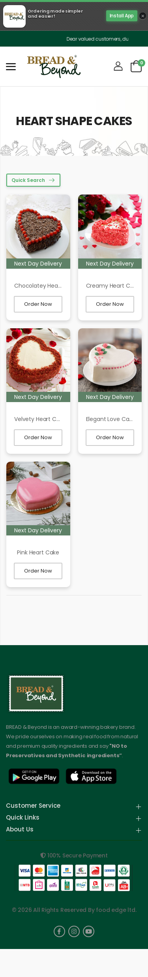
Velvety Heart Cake (40, 419)
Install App (122, 15)
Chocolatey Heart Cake (46, 286)
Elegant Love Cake (111, 419)
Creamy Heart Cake (113, 286)
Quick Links (22, 818)
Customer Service (33, 806)
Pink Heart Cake (38, 552)
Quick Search (28, 180)
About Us (20, 829)
